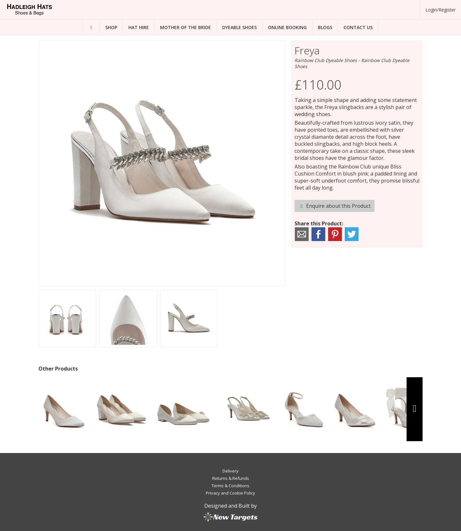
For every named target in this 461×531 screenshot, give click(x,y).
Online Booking (287, 27)
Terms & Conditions (230, 485)
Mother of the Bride (185, 27)
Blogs (325, 27)
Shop (111, 27)
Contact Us (358, 27)
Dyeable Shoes (239, 27)
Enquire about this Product (334, 205)
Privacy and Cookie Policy (230, 493)
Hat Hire (138, 27)
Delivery (230, 471)
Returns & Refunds (230, 478)
